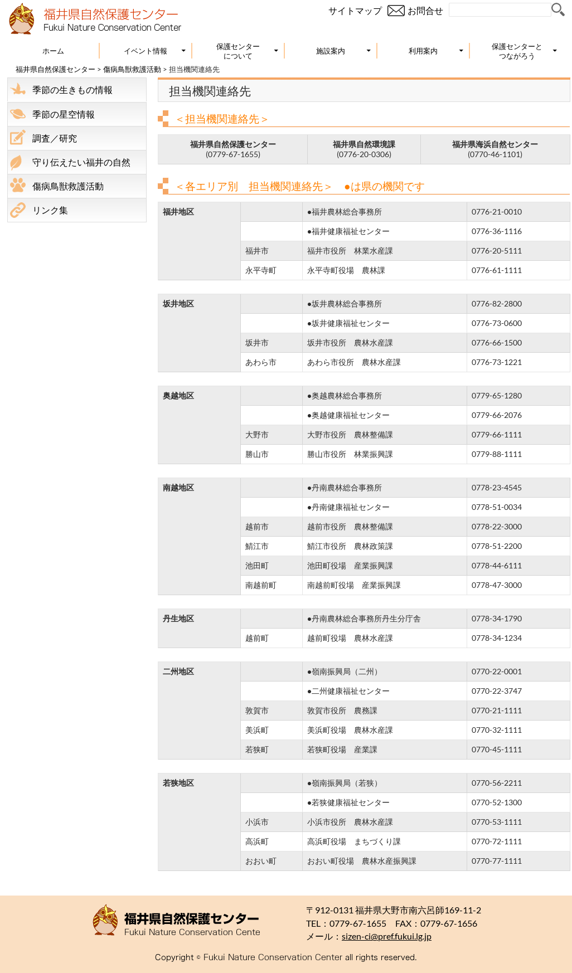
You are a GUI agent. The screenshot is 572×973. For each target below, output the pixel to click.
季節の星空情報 (63, 114)
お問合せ (425, 10)
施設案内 (330, 50)
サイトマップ (355, 10)
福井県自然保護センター (55, 69)
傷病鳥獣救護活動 (132, 69)
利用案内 (423, 50)
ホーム (53, 50)
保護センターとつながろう (517, 51)
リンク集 (50, 210)
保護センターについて (238, 51)
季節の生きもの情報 (72, 89)
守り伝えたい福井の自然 (81, 162)
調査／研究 (54, 138)
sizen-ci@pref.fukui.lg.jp (387, 936)
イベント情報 (145, 50)
